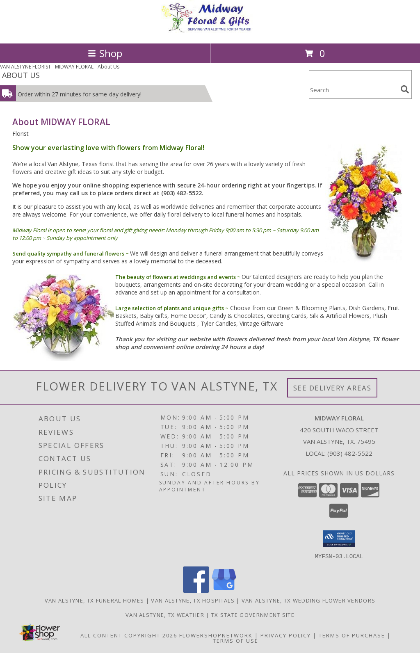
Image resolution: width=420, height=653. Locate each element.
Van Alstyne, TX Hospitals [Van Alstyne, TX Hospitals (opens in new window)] (193, 600)
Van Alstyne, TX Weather (165, 614)
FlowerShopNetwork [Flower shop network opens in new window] (216, 635)
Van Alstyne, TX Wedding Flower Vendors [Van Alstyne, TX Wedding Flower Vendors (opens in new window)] (308, 600)
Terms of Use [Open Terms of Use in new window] (235, 640)
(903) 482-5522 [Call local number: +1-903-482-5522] (349, 453)
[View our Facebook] (196, 590)
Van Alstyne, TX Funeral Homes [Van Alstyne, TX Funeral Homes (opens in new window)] (94, 600)
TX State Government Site (252, 614)
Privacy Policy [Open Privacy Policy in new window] (285, 635)
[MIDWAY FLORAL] (210, 31)
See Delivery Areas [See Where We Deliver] (332, 388)
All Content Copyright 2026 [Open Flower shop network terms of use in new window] (128, 635)
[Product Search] (353, 89)
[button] (339, 538)
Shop (105, 53)
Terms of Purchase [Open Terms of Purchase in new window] (352, 635)
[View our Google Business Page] (224, 590)
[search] (404, 89)
